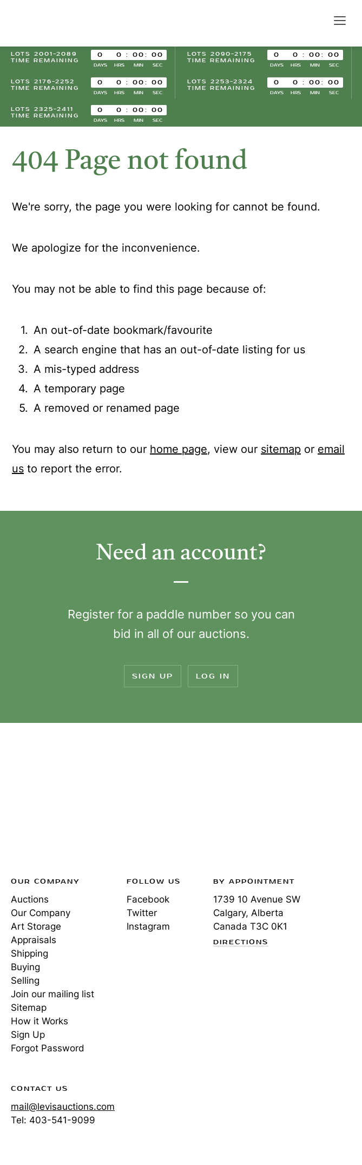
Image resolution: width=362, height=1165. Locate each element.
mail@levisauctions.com (63, 1106)
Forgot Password (47, 1048)
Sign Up (152, 676)
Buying (25, 967)
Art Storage (36, 926)
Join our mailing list (52, 994)
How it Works (39, 1021)
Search (316, 20)
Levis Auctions (49, 23)
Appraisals (33, 939)
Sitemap (29, 1007)
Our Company (40, 912)
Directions (240, 942)
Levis (46, 803)
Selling (25, 980)
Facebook (148, 899)
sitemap (281, 449)
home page (178, 449)
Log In (213, 676)
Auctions (30, 899)
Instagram (148, 926)
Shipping (29, 953)
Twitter (142, 912)
